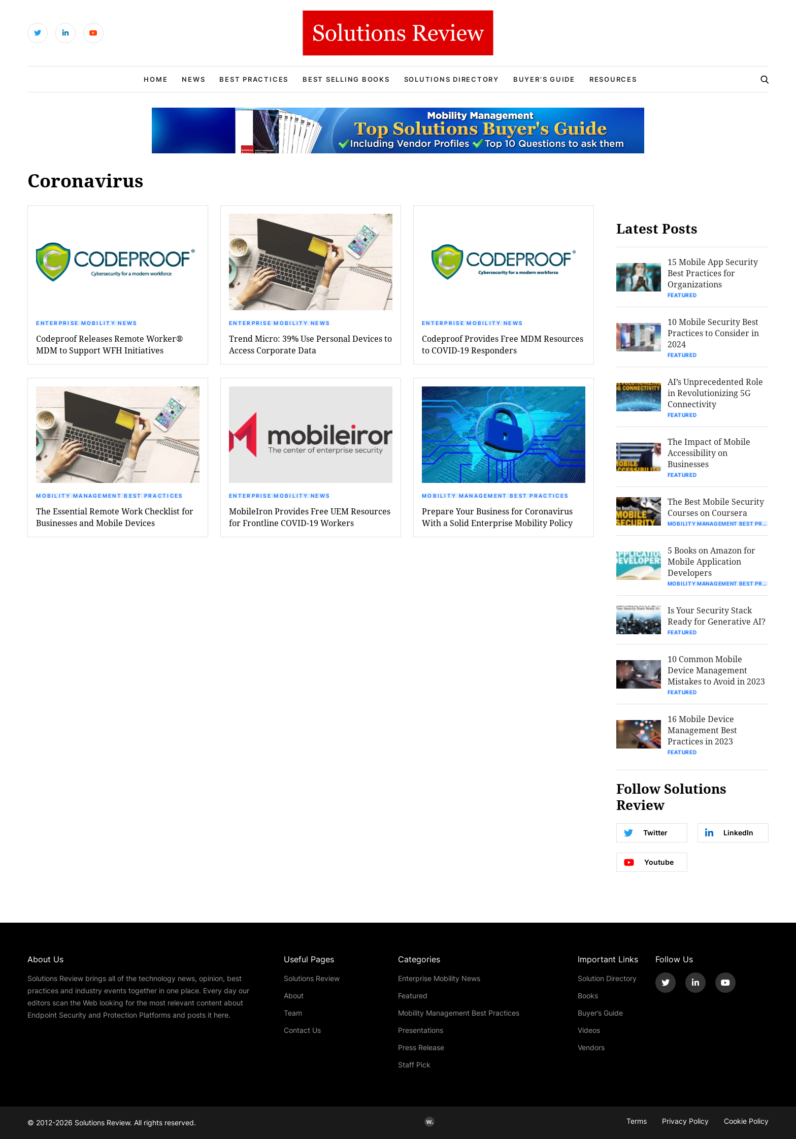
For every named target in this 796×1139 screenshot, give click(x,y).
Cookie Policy (746, 1121)
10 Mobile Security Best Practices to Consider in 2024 (713, 332)
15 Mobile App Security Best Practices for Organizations (713, 272)
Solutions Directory (451, 79)
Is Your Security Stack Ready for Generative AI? (717, 616)
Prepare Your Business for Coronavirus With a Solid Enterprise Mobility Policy (497, 517)
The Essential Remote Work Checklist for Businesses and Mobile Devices (114, 517)
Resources (613, 79)
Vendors (591, 1047)
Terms (636, 1121)
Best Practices (253, 79)
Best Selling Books (346, 79)
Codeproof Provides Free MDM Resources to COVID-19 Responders (502, 344)
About (294, 995)
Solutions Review (312, 978)
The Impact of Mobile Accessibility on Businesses (709, 452)
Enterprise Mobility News (86, 323)
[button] (118, 262)
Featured (682, 295)
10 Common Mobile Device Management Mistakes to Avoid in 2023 (716, 670)
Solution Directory (607, 978)
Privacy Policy (685, 1121)
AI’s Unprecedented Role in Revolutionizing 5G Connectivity (715, 392)
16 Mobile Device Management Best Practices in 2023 (702, 729)
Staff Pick (414, 1064)
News (193, 79)
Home (156, 79)
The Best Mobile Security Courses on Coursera (716, 507)
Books (588, 995)
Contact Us (302, 1030)
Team (293, 1013)
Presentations (420, 1030)
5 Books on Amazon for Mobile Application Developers (711, 561)
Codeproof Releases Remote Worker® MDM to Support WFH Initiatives (109, 344)
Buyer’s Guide (544, 79)
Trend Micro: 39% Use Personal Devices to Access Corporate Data (310, 344)
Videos (589, 1030)
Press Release (421, 1047)
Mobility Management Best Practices (109, 495)
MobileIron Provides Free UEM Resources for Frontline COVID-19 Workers (309, 517)
